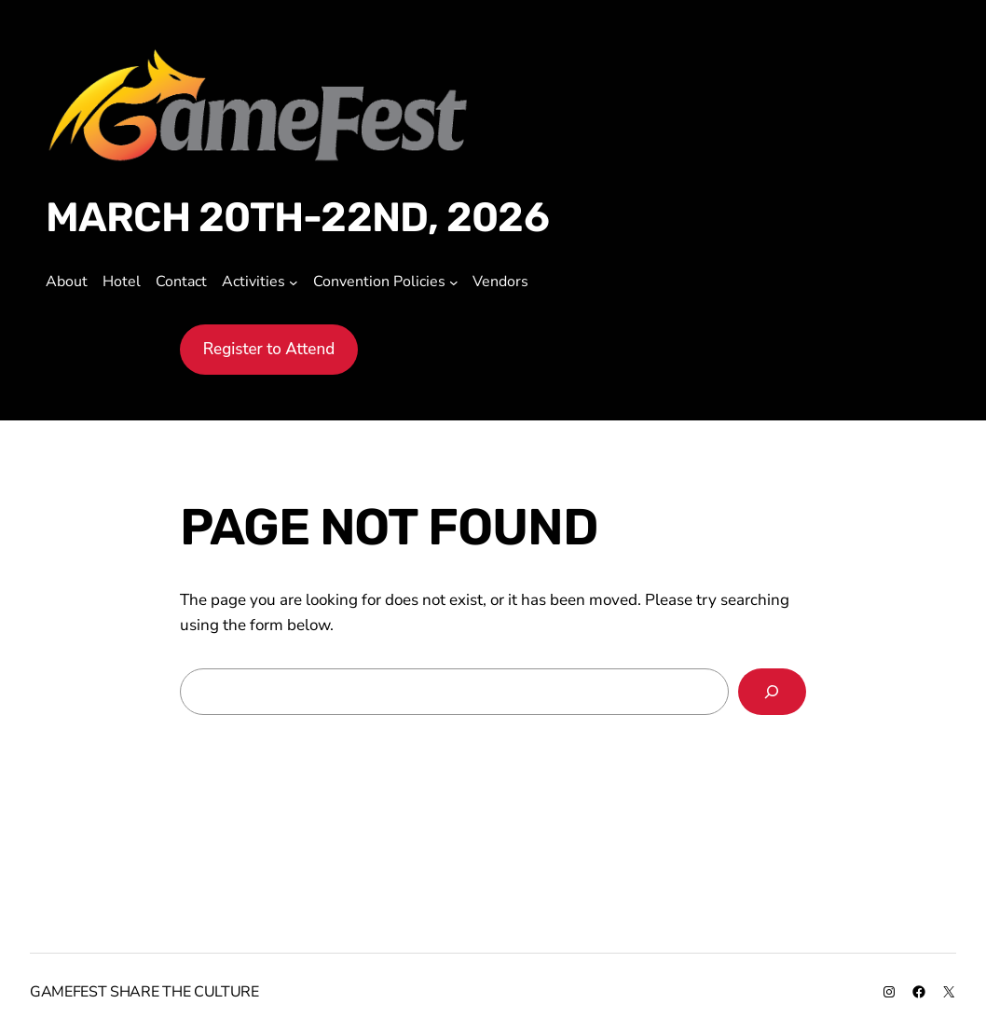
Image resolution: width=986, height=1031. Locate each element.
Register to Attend (269, 349)
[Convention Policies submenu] (454, 282)
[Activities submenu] (293, 282)
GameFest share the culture (144, 992)
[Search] (772, 692)
